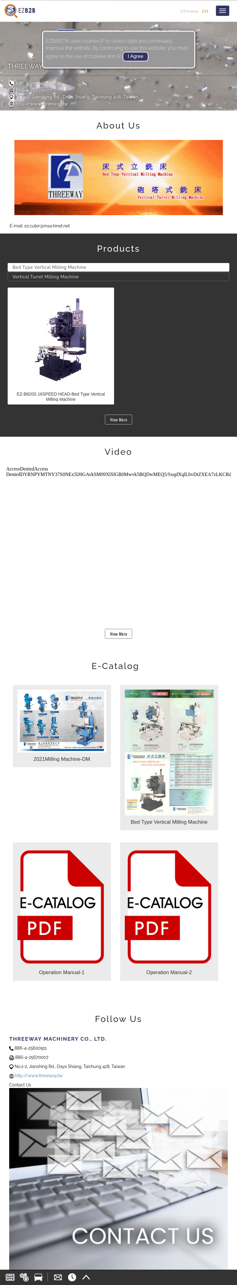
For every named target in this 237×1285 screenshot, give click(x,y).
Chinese (190, 11)
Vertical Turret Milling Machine (46, 276)
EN (205, 11)
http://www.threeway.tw (38, 103)
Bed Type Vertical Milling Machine (49, 267)
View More (118, 419)
